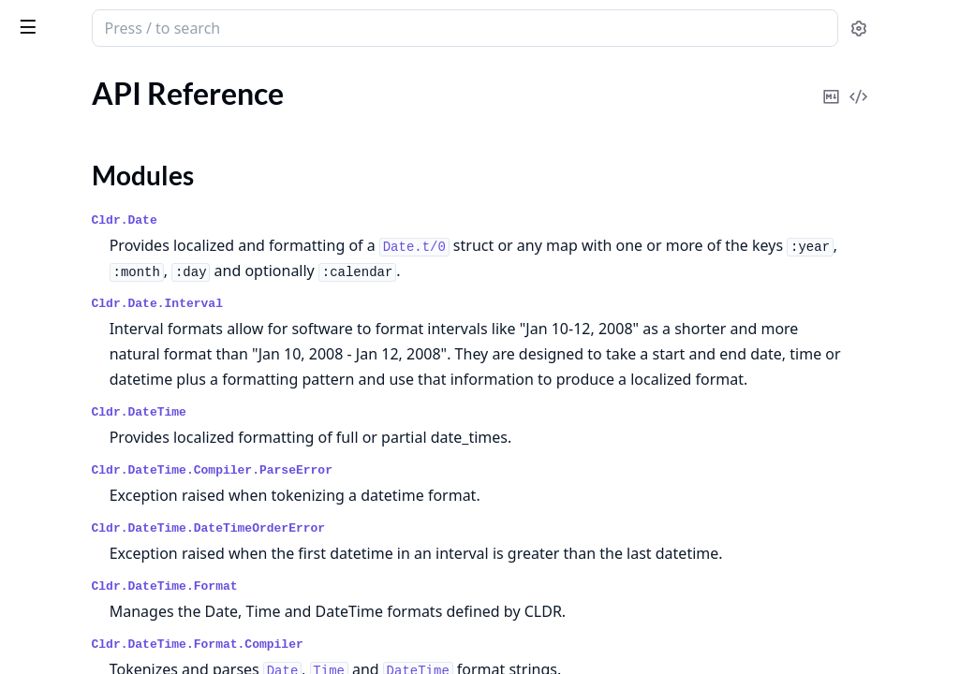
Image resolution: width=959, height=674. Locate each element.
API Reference (59, 121)
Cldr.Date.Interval (402, 304)
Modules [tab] (113, 80)
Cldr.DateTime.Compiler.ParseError (457, 496)
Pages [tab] (33, 80)
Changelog (47, 213)
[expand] (262, 125)
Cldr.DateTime (384, 438)
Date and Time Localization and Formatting (133, 188)
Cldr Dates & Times (145, 20)
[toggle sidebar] (256, 26)
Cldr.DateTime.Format (410, 637)
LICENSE (42, 238)
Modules (61, 154)
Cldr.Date (370, 220)
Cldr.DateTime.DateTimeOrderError (454, 554)
